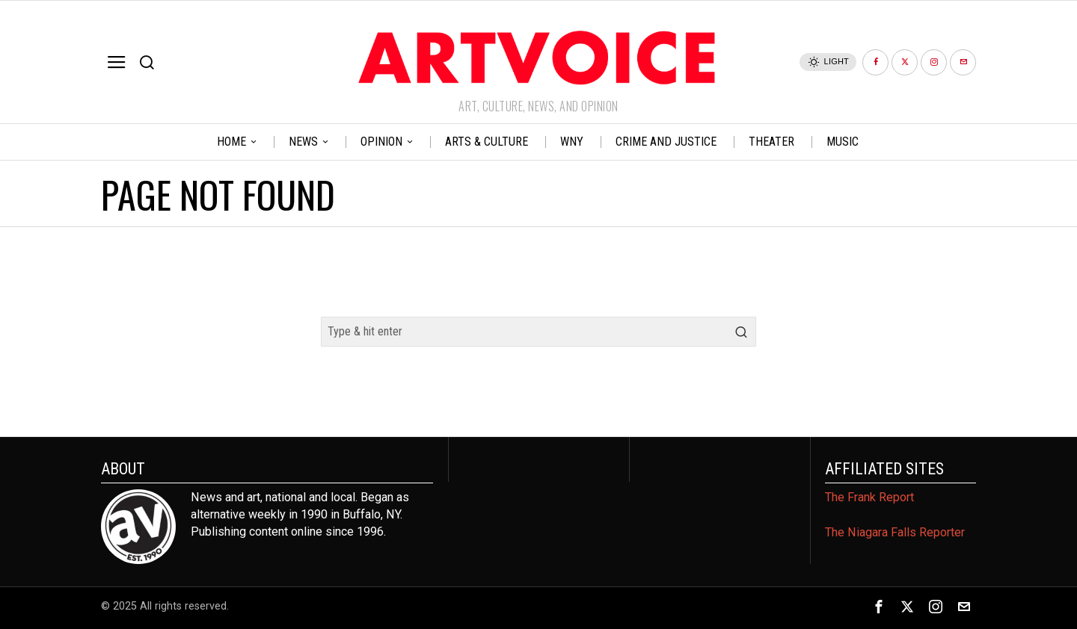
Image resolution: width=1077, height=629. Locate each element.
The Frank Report (869, 497)
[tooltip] (875, 62)
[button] (741, 332)
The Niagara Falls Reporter (895, 532)
